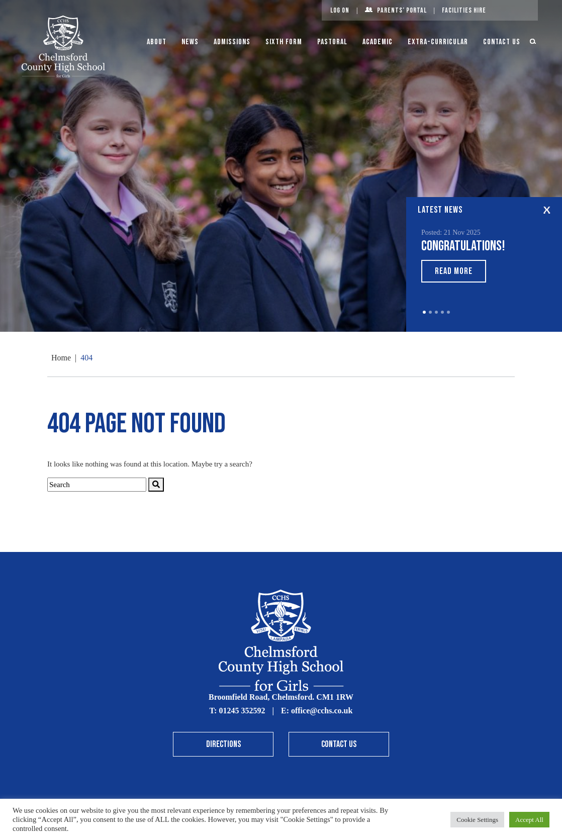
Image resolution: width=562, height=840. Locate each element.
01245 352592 (242, 710)
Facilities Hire (464, 10)
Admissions (232, 42)
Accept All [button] (529, 819)
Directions (223, 744)
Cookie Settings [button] (477, 819)
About (156, 42)
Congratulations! (463, 246)
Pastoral (332, 42)
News (190, 42)
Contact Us (501, 42)
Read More (454, 271)
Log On (339, 10)
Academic (377, 42)
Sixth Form (283, 42)
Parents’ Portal (402, 10)
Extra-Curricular (438, 42)
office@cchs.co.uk (321, 710)
